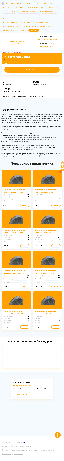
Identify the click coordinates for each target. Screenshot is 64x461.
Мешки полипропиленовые (49, 15)
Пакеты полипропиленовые (10, 26)
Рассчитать (32, 69)
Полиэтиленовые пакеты (29, 26)
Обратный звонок (17, 52)
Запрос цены (6, 52)
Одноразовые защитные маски (14, 3)
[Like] (62, 164)
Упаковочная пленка (48, 3)
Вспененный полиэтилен (45, 18)
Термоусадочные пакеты (41, 22)
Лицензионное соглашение (31, 443)
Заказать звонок (49, 46)
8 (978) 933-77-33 (47, 37)
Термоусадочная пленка (28, 11)
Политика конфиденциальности (12, 454)
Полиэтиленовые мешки (10, 22)
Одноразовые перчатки (45, 11)
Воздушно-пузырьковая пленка (36, 7)
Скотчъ (5, 11)
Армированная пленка (9, 15)
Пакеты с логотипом (32, 3)
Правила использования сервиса (43, 450)
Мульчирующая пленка (28, 18)
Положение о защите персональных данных (16, 450)
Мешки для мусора (54, 7)
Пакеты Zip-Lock (7, 7)
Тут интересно (34, 30)
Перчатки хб (14, 11)
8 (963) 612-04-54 (47, 44)
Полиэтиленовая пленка (10, 30)
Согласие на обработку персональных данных (17, 446)
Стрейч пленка (20, 7)
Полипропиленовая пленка (10, 18)
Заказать (24, 205)
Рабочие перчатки (25, 22)
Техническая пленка (45, 26)
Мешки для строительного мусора (29, 15)
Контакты (23, 30)
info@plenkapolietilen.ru (49, 39)
